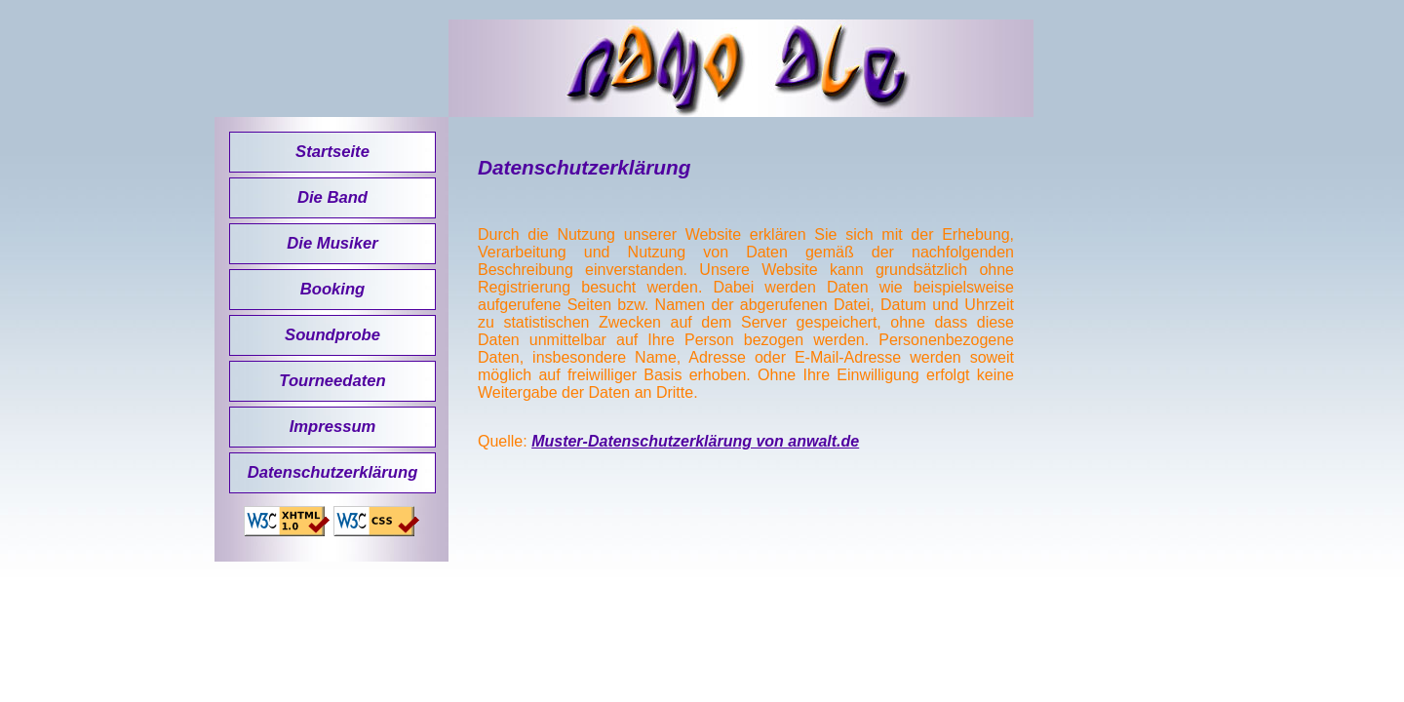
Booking (333, 289)
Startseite (332, 151)
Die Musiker (332, 243)
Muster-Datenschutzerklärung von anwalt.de (695, 441)
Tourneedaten (332, 380)
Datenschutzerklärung (333, 472)
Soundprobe (332, 335)
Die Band (332, 197)
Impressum (333, 426)
